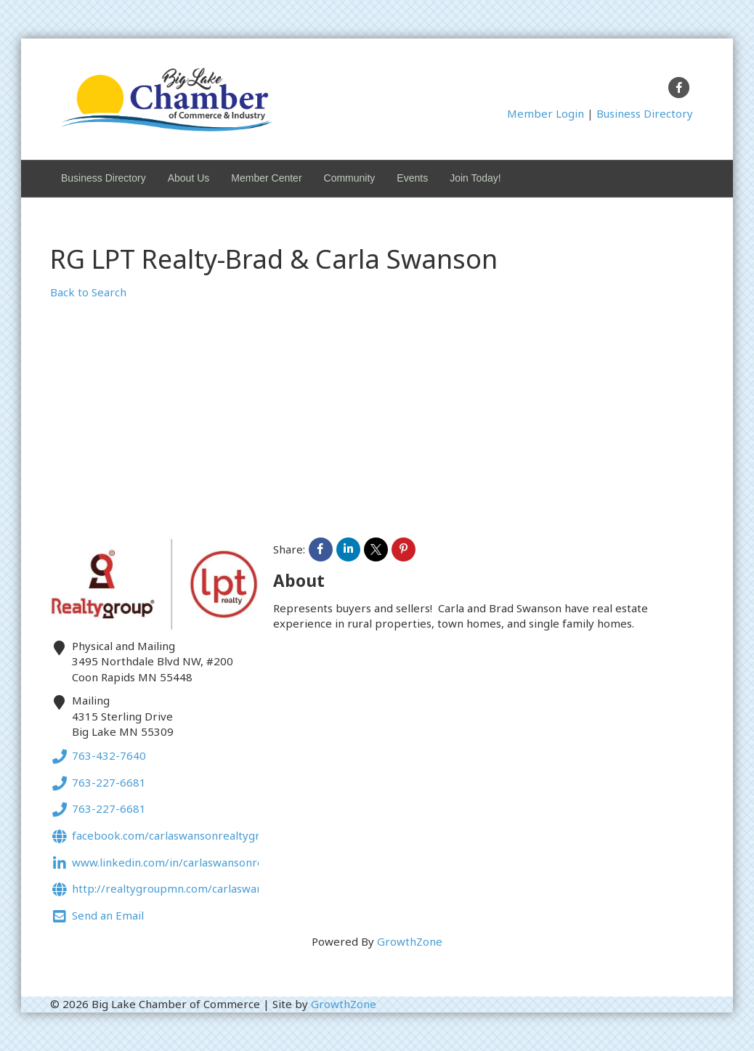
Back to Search (88, 292)
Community (350, 178)
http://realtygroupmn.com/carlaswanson (165, 890)
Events (412, 178)
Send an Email (97, 917)
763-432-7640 (98, 757)
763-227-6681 (98, 784)
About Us (189, 178)
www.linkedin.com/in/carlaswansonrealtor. (169, 864)
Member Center (266, 178)
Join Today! (475, 178)
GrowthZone (409, 941)
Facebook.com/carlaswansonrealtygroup (165, 837)
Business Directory (644, 113)
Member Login (545, 113)
